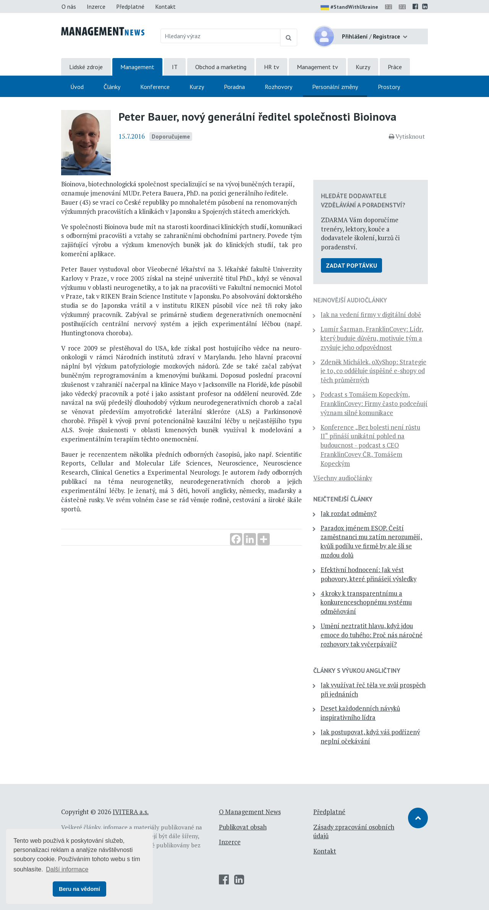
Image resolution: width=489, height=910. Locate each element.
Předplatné (130, 6)
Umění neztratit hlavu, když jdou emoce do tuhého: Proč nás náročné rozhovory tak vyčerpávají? (372, 635)
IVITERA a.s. (131, 812)
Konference (155, 87)
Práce (395, 67)
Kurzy (363, 67)
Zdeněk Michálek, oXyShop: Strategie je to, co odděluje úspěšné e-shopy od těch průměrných (373, 371)
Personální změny (335, 87)
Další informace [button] (67, 869)
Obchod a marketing (220, 67)
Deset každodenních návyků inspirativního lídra (360, 713)
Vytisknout (407, 136)
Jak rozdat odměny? (349, 513)
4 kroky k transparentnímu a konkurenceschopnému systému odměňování (366, 602)
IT (175, 67)
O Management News (250, 812)
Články (112, 87)
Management (137, 67)
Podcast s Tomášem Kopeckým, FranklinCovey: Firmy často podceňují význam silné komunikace (374, 403)
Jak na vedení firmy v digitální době (371, 314)
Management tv (317, 67)
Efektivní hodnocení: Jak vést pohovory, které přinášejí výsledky (368, 574)
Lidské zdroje (86, 67)
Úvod (77, 87)
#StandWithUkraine (349, 7)
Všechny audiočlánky (342, 478)
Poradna (234, 87)
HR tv (271, 67)
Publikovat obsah (243, 827)
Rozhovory (278, 87)
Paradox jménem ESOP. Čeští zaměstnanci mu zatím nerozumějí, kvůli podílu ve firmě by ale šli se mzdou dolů (371, 541)
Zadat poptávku (351, 265)
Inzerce (96, 6)
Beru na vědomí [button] (79, 889)
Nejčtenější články (342, 499)
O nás (69, 6)
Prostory (389, 87)
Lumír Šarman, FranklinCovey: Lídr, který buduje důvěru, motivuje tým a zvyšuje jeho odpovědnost (372, 338)
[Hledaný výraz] (220, 36)
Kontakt (165, 6)
